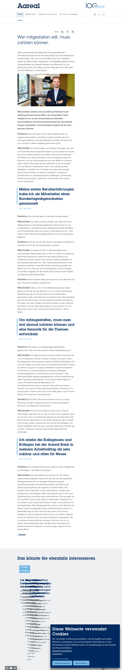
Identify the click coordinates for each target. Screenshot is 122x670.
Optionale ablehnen (62, 663)
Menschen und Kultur (48, 15)
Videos (20, 15)
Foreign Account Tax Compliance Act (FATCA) (33, 661)
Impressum (57, 653)
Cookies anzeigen (60, 658)
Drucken (27, 646)
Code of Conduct (23, 658)
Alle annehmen (81, 663)
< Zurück (21, 535)
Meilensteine (31, 15)
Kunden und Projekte (69, 15)
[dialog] (85, 646)
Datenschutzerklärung (62, 650)
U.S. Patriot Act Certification (43, 658)
